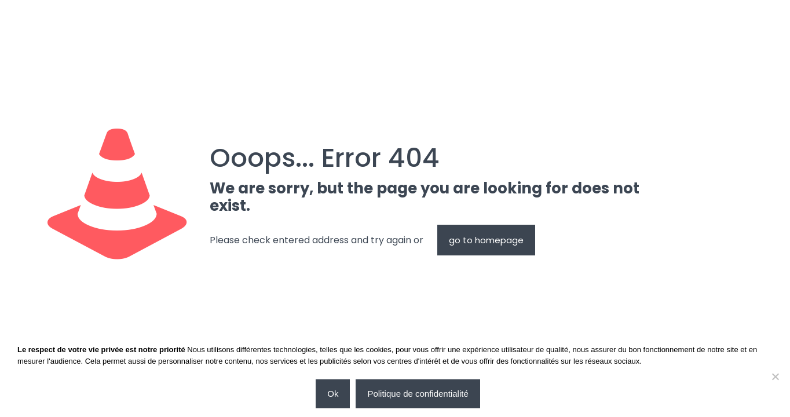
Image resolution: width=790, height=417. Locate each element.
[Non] (775, 376)
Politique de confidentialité (417, 393)
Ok (332, 393)
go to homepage (486, 240)
